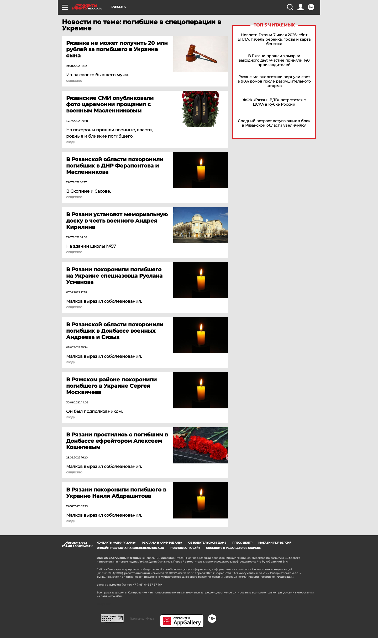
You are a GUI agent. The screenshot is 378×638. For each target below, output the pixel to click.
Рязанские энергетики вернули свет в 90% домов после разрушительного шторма (274, 81)
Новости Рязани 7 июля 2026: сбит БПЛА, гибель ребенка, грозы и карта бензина (274, 39)
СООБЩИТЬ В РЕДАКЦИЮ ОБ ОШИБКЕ (233, 548)
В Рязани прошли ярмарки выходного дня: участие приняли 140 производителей (274, 60)
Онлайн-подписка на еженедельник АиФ (130, 548)
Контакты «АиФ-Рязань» (116, 542)
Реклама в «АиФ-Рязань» (162, 542)
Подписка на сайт (185, 548)
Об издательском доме (207, 542)
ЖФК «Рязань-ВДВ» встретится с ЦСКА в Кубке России (274, 102)
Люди (70, 142)
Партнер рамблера (142, 618)
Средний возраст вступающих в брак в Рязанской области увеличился (274, 123)
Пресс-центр (242, 542)
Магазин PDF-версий (274, 542)
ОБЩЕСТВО (74, 81)
